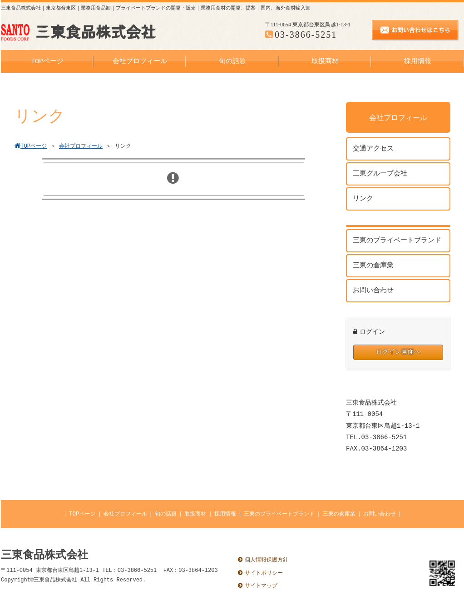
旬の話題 (166, 514)
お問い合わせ (379, 514)
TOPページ (82, 514)
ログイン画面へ (398, 352)
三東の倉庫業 (339, 514)
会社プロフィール (125, 514)
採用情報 (225, 514)
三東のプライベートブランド (279, 514)
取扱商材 (195, 514)
